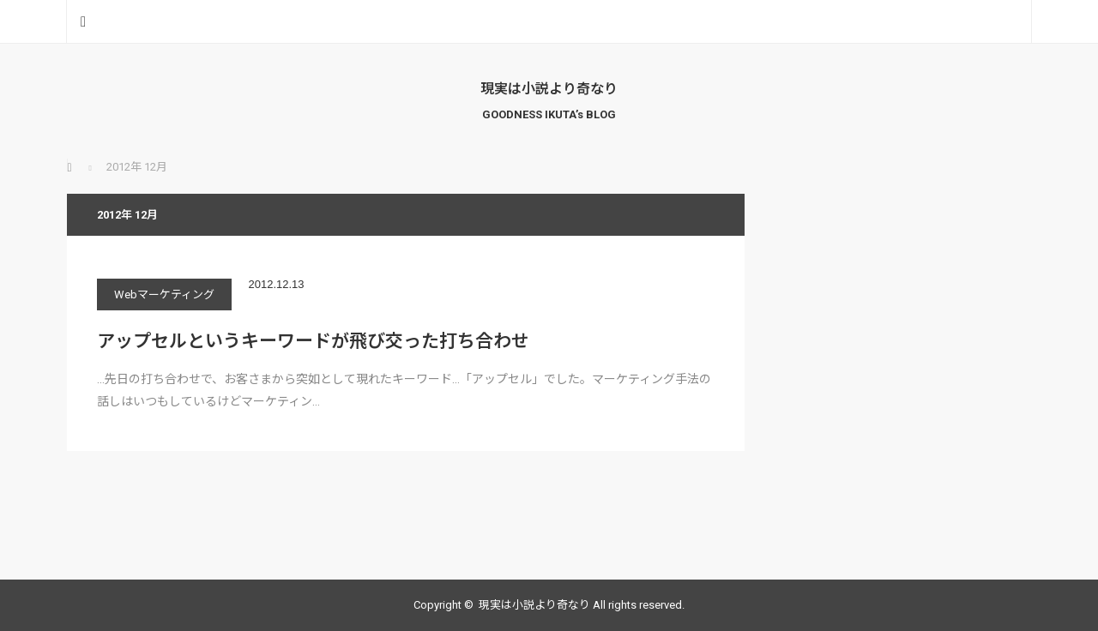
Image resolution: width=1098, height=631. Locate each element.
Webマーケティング (164, 294)
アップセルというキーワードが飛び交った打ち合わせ (313, 341)
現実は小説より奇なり (549, 89)
